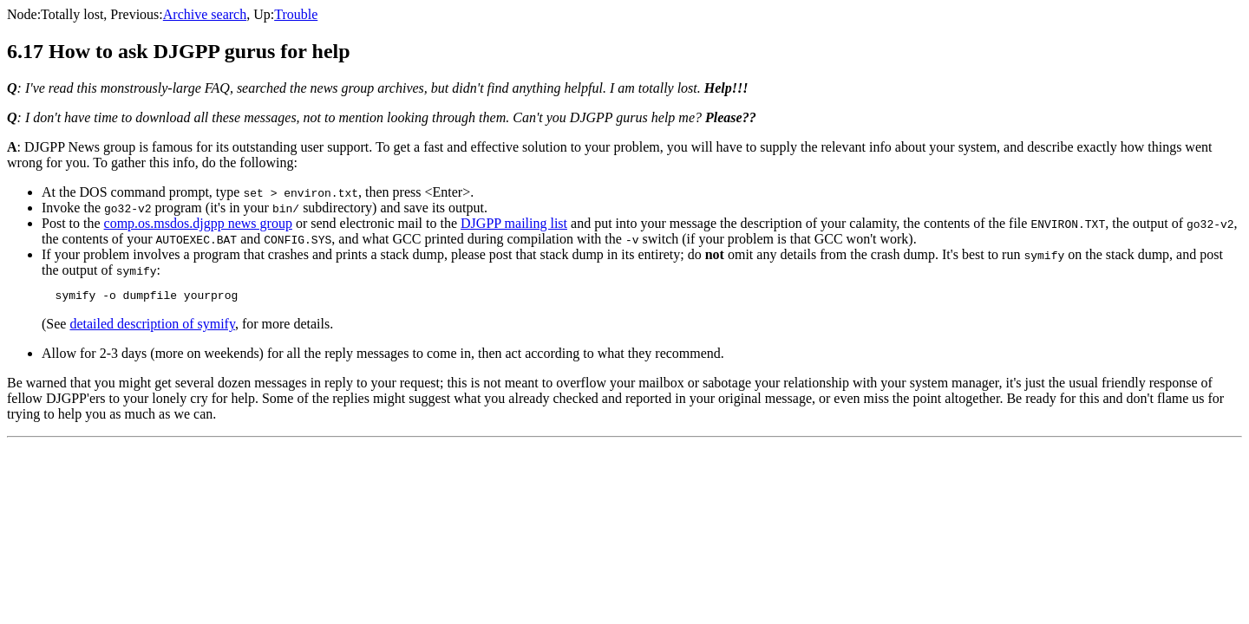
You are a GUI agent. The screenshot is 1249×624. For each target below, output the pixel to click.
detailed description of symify (151, 326)
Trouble (295, 14)
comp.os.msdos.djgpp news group (198, 223)
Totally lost (72, 14)
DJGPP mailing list (514, 223)
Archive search (204, 14)
